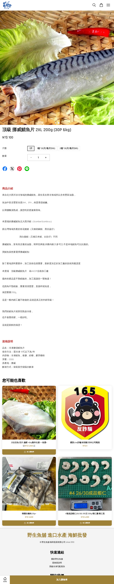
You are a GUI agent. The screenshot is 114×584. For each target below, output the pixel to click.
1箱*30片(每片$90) (46, 148)
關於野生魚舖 (57, 559)
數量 (4, 156)
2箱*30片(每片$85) (69, 148)
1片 (30, 148)
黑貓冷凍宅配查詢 (57, 566)
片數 (4, 148)
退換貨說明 (57, 563)
